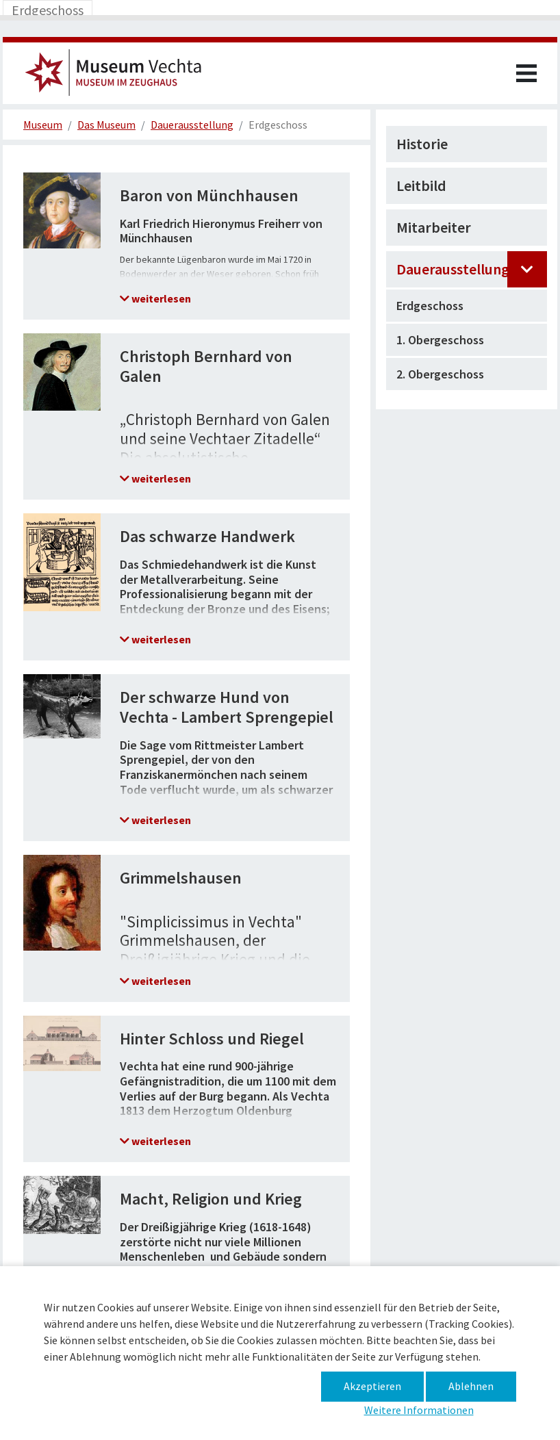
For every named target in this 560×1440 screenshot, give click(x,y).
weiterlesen (160, 298)
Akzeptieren (372, 1386)
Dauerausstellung (452, 269)
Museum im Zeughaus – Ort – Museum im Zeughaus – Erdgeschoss (119, 76)
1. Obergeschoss (440, 340)
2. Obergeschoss (440, 374)
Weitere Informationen (419, 1410)
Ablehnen (471, 1386)
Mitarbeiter (433, 227)
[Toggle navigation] (47, 10)
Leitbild (421, 185)
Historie (422, 143)
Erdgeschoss (429, 305)
